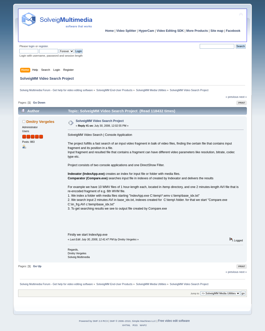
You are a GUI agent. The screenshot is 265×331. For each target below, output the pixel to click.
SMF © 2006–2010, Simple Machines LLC (133, 321)
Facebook (233, 31)
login (32, 46)
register (43, 46)
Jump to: (195, 293)
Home (109, 31)
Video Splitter (126, 31)
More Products (197, 31)
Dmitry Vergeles (40, 121)
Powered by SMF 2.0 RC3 (93, 321)
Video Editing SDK (170, 31)
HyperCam (146, 31)
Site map (216, 31)
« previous (232, 96)
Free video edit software (174, 321)
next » (243, 96)
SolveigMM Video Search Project (100, 121)
